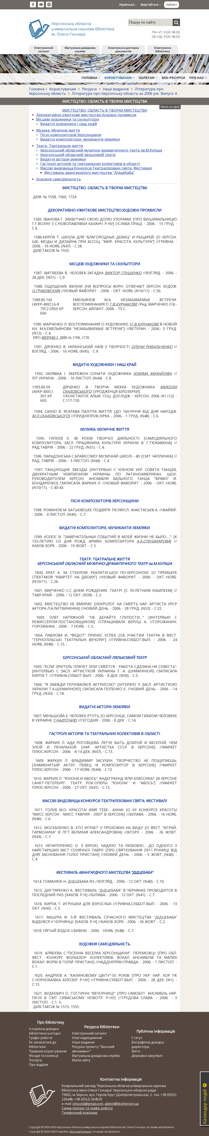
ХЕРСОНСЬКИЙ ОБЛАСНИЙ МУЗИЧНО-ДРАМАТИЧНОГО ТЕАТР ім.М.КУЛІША (104, 563)
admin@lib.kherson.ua (122, 1103)
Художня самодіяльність (58, 179)
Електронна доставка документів (123, 49)
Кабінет (171, 5)
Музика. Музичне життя (58, 130)
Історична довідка (44, 1029)
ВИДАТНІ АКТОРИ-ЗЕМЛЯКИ (104, 706)
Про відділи (38, 1064)
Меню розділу (170, 107)
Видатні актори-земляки (63, 159)
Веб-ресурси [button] (173, 78)
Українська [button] (128, 5)
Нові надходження (87, 1038)
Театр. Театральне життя (59, 145)
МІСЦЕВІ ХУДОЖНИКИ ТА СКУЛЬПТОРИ (104, 263)
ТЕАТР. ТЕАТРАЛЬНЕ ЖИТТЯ (104, 559)
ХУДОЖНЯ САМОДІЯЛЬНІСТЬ (104, 944)
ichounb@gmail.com (87, 1103)
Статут (136, 1038)
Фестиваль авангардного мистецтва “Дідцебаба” (89, 172)
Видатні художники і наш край (68, 123)
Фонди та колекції (43, 1055)
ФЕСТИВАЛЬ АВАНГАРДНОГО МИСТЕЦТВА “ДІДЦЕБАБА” (104, 872)
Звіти (135, 1051)
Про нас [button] (198, 78)
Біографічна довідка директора (147, 1044)
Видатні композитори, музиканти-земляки (80, 139)
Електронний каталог (43, 49)
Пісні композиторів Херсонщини (70, 134)
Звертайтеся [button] (150, 5)
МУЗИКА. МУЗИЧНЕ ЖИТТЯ (104, 429)
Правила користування (47, 1051)
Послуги (35, 1060)
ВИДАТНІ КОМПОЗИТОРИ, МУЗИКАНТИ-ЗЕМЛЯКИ (104, 527)
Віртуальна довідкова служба (80, 49)
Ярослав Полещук (80, 1131)
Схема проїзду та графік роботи (87, 1108)
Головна (36, 88)
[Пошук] (176, 22)
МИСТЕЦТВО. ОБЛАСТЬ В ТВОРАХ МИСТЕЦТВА (104, 110)
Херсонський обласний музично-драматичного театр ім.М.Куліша (101, 150)
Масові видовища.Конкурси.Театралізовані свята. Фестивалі (96, 168)
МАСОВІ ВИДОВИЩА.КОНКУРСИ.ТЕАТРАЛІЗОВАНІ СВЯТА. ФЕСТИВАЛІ (104, 800)
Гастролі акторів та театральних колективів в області (90, 163)
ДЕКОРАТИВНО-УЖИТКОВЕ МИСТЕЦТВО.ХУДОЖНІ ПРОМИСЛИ (104, 210)
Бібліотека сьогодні (44, 1033)
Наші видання (116, 88)
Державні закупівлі (146, 1055)
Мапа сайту (81, 1060)
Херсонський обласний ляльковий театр (78, 154)
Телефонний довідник (80, 1112)
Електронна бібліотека (162, 49)
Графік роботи (40, 1038)
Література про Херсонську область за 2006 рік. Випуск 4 (124, 93)
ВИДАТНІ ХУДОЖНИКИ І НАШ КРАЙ (104, 364)
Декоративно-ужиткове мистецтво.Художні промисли (86, 114)
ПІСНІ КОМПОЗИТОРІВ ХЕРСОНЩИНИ (105, 500)
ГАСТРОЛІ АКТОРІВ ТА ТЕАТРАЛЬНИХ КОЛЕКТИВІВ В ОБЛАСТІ (104, 733)
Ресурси (89, 88)
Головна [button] (91, 78)
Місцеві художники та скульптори (67, 119)
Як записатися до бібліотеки (42, 1044)
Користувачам (62, 88)
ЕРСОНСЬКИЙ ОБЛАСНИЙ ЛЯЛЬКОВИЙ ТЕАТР (106, 657)
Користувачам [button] (119, 78)
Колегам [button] (148, 78)
